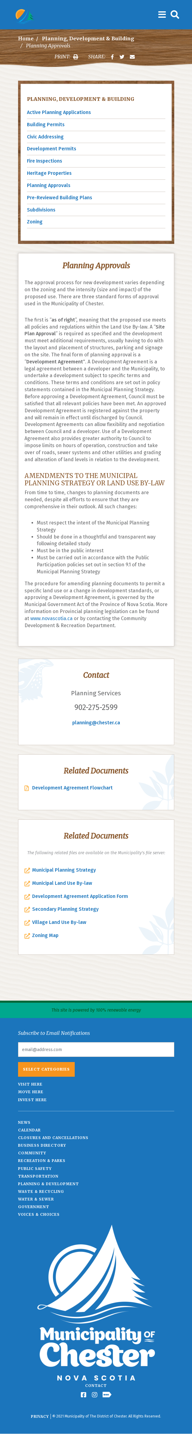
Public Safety (35, 1168)
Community (32, 1153)
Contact (96, 1385)
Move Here (30, 1092)
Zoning (35, 222)
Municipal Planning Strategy (64, 870)
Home (26, 38)
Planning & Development (48, 1184)
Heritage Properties (49, 173)
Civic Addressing (45, 137)
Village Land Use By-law (59, 922)
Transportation (38, 1176)
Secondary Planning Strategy (65, 909)
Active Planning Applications (59, 112)
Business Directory (42, 1145)
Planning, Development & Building (88, 38)
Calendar (29, 1130)
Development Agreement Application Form (80, 896)
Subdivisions (41, 210)
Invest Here (32, 1100)
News (24, 1122)
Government (33, 1206)
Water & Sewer (36, 1199)
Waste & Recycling (41, 1191)
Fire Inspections (44, 161)
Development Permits (51, 149)
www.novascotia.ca (51, 618)
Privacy (40, 1416)
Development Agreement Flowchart (72, 788)
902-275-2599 (96, 707)
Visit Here (30, 1084)
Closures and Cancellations (53, 1137)
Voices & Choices (39, 1214)
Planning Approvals (48, 185)
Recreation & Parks (42, 1160)
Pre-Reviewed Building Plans (59, 197)
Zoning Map (45, 935)
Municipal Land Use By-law (62, 883)
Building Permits (46, 124)
